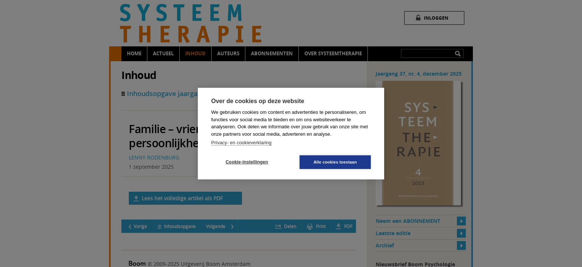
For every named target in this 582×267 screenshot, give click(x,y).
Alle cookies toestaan (335, 161)
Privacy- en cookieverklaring (241, 142)
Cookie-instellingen (247, 162)
